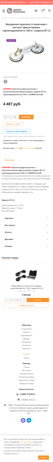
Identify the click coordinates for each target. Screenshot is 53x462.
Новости (26, 332)
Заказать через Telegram (16, 131)
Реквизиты (26, 342)
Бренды (26, 338)
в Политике (27, 442)
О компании (26, 329)
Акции (26, 358)
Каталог (26, 354)
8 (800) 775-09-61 (27, 394)
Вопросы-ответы (26, 383)
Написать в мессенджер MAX (23, 420)
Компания (26, 325)
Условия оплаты (26, 373)
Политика (26, 345)
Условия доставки (26, 377)
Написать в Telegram (29, 420)
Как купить (26, 370)
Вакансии (26, 348)
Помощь (26, 363)
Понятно (43, 457)
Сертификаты (26, 335)
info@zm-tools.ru (28, 400)
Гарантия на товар (26, 380)
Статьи (26, 367)
